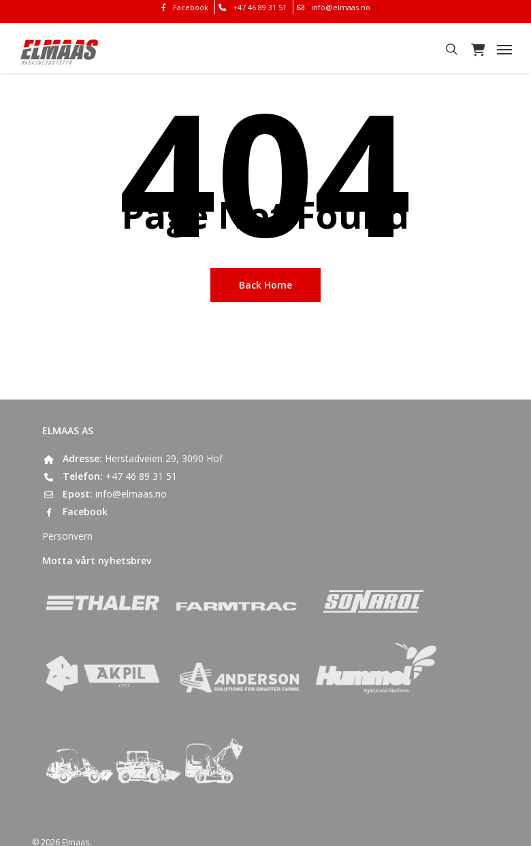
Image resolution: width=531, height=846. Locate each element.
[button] (504, 49)
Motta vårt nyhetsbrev (96, 560)
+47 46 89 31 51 (141, 476)
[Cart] (477, 49)
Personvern (67, 536)
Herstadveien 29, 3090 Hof (164, 458)
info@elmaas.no (131, 493)
